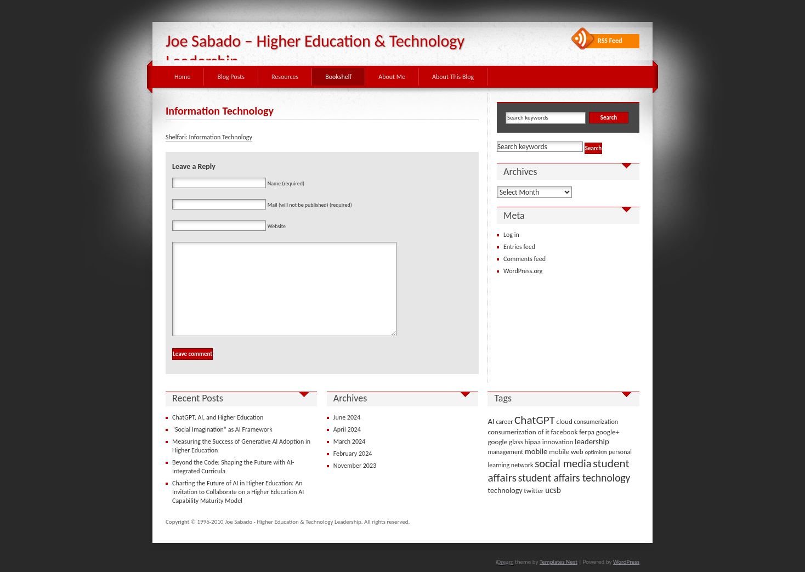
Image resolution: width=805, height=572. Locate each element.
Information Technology (220, 110)
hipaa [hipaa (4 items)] (533, 441)
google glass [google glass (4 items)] (505, 441)
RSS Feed (610, 40)
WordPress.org (522, 271)
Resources (284, 77)
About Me (391, 77)
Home (182, 77)
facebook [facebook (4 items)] (564, 432)
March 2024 (349, 441)
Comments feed (524, 259)
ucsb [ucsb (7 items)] (553, 490)
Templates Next (558, 561)
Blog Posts (231, 77)
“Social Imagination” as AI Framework (222, 429)
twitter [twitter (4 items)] (533, 490)
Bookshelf (338, 77)
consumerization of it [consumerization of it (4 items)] (518, 432)
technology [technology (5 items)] (504, 490)
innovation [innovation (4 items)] (558, 441)
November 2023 (354, 465)
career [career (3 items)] (504, 422)
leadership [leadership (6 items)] (592, 441)
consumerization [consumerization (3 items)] (596, 422)
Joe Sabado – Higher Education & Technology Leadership (315, 51)
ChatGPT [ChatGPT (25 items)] (534, 420)
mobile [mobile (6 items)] (536, 451)
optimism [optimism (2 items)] (596, 452)
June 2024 (346, 417)
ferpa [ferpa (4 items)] (586, 432)
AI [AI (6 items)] (490, 421)
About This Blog (453, 77)
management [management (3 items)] (505, 452)
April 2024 (347, 429)
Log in (511, 235)
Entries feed (519, 247)
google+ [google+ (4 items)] (607, 432)
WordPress (626, 561)
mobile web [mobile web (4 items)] (566, 451)
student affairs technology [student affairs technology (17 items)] (574, 478)
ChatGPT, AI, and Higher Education (217, 417)
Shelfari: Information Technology (209, 137)
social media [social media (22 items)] (563, 463)
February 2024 (352, 453)
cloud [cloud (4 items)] (564, 421)
